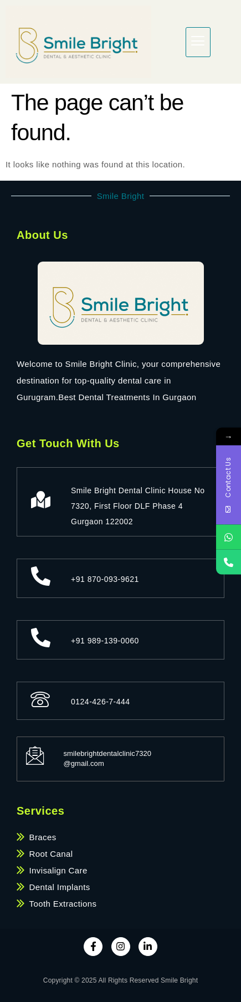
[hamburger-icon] (198, 42)
